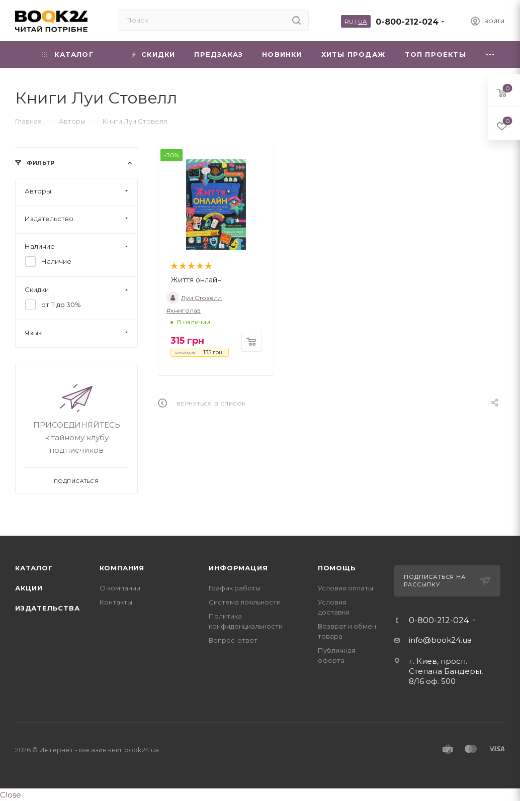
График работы (235, 588)
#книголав (183, 310)
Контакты (116, 602)
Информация (238, 568)
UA (362, 21)
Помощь (337, 568)
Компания (122, 568)
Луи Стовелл (194, 298)
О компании (120, 588)
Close (10, 794)
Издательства (47, 608)
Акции (29, 588)
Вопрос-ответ (233, 640)
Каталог (34, 568)
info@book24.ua (440, 640)
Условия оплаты (345, 588)
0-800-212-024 (407, 22)
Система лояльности (245, 602)
